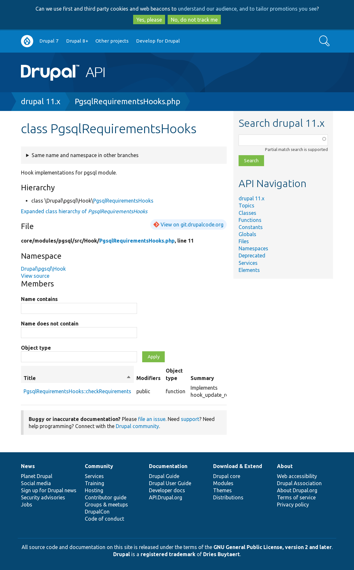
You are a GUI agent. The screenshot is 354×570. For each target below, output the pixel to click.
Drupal (121, 554)
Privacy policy (293, 504)
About (285, 466)
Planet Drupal (36, 476)
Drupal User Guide (170, 483)
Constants (251, 227)
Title (77, 378)
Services (248, 263)
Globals (247, 234)
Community (99, 466)
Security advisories (43, 497)
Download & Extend (237, 466)
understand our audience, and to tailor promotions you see (247, 9)
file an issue (151, 419)
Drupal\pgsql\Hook (43, 269)
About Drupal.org (297, 490)
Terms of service (296, 497)
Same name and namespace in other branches (85, 155)
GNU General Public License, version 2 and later (272, 547)
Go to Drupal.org (27, 41)
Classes (247, 213)
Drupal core (226, 476)
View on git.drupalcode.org (192, 224)
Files (244, 241)
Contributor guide (105, 497)
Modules (223, 483)
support (190, 419)
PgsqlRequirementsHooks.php (127, 101)
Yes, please (149, 20)
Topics (246, 205)
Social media (36, 483)
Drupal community (137, 426)
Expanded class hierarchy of (84, 211)
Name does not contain (49, 323)
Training (94, 483)
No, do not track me (194, 20)
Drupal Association (299, 483)
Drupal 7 (49, 41)
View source (35, 276)
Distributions (228, 497)
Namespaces (253, 248)
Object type (36, 348)
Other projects (112, 41)
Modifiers (148, 378)
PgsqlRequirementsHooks (123, 201)
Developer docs (167, 490)
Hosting (94, 490)
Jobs (26, 504)
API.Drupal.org (165, 497)
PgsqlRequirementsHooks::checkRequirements (77, 391)
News (28, 466)
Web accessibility (297, 476)
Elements (249, 270)
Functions (250, 220)
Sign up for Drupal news (48, 490)
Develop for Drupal (158, 41)
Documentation (168, 466)
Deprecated (252, 255)
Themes (222, 490)
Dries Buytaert (221, 554)
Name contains (39, 299)
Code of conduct (104, 519)
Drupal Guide (164, 476)
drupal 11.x (40, 101)
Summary (202, 378)
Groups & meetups (106, 504)
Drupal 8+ (77, 41)
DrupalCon (97, 512)
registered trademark (168, 554)
